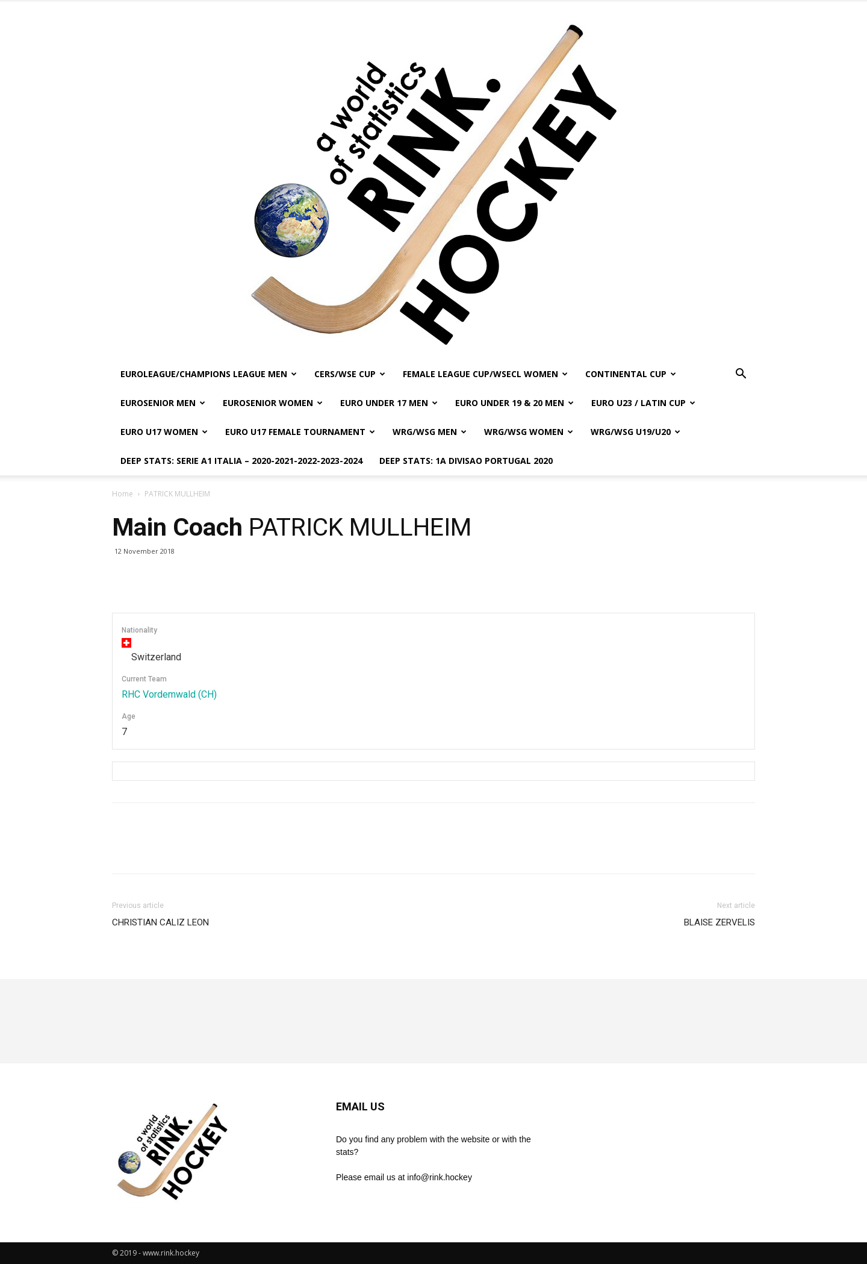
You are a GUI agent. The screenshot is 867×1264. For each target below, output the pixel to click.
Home (122, 494)
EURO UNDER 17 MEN (389, 402)
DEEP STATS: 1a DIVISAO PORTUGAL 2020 (466, 460)
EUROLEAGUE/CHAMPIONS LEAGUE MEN (208, 374)
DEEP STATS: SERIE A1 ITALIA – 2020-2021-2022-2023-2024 (241, 460)
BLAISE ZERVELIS (719, 922)
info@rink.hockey (439, 1177)
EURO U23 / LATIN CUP (643, 402)
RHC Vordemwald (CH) (169, 694)
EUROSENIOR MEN (162, 402)
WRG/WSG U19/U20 (635, 431)
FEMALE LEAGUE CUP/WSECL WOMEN (485, 374)
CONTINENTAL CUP (630, 374)
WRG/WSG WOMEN (528, 431)
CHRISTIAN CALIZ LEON (160, 922)
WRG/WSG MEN (430, 431)
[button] (740, 375)
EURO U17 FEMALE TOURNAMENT (300, 431)
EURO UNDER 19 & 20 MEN (514, 402)
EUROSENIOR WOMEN (273, 402)
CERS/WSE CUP (349, 374)
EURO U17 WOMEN (164, 431)
